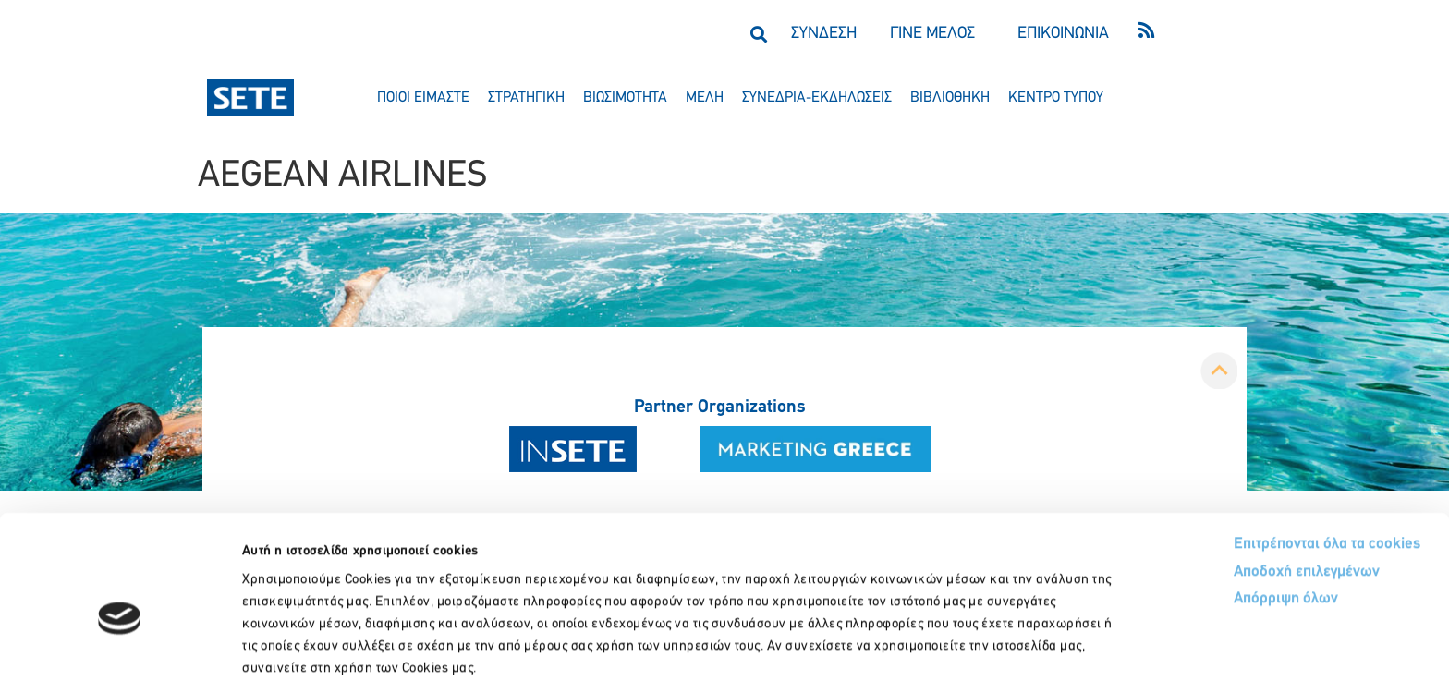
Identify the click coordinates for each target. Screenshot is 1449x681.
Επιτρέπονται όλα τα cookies (1257, 446)
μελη (705, 98)
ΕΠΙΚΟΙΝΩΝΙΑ (1063, 34)
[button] (758, 33)
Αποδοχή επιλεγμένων (1239, 474)
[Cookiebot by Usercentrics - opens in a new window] (120, 645)
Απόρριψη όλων (1217, 502)
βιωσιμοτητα (625, 98)
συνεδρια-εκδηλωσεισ (817, 98)
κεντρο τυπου (1055, 98)
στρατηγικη (526, 98)
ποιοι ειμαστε (423, 98)
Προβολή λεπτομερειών (1033, 644)
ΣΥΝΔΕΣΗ (824, 34)
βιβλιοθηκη (950, 98)
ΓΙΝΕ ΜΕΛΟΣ (932, 34)
